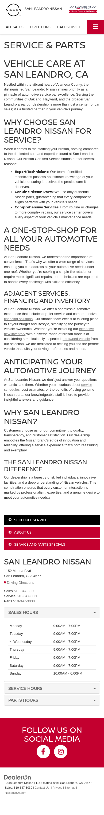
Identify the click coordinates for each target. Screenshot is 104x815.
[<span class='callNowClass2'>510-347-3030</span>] (27, 596)
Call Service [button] (69, 26)
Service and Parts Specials (37, 544)
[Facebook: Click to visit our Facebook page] (43, 751)
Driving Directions (19, 583)
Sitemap (70, 787)
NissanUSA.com (15, 792)
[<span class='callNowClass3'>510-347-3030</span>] (24, 601)
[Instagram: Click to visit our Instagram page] (60, 751)
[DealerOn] (17, 777)
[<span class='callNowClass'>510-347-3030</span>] (24, 591)
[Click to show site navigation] (95, 27)
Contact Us (42, 787)
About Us (20, 532)
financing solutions (18, 319)
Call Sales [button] (13, 26)
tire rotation (78, 272)
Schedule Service (28, 519)
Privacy (57, 787)
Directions (40, 26)
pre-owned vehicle (75, 339)
